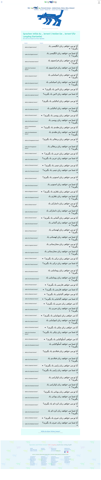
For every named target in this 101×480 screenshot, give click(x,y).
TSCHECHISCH (67, 459)
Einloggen (44, 28)
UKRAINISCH (67, 461)
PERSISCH (53, 459)
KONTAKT (43, 449)
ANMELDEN (53, 449)
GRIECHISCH (43, 459)
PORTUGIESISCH (54, 461)
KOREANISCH (44, 463)
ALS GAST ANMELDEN (56, 450)
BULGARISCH (33, 459)
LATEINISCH (43, 464)
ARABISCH (32, 457)
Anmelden (49, 28)
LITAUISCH (53, 456)
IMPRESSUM (67, 448)
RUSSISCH (53, 463)
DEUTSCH (32, 462)
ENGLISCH (32, 463)
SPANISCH (66, 457)
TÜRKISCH (66, 460)
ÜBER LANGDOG (33, 450)
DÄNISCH (32, 461)
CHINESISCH (32, 460)
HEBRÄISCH (43, 460)
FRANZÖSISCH (44, 457)
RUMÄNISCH (53, 462)
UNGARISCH (67, 462)
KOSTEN (43, 448)
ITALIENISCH (44, 461)
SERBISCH (53, 464)
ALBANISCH (32, 456)
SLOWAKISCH (67, 456)
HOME (31, 448)
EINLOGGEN (53, 448)
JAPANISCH (43, 462)
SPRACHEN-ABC (33, 449)
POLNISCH (53, 460)
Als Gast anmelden (55, 28)
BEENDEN (66, 450)
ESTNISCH (32, 464)
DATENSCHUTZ (67, 449)
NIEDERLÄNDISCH (55, 457)
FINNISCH (43, 456)
